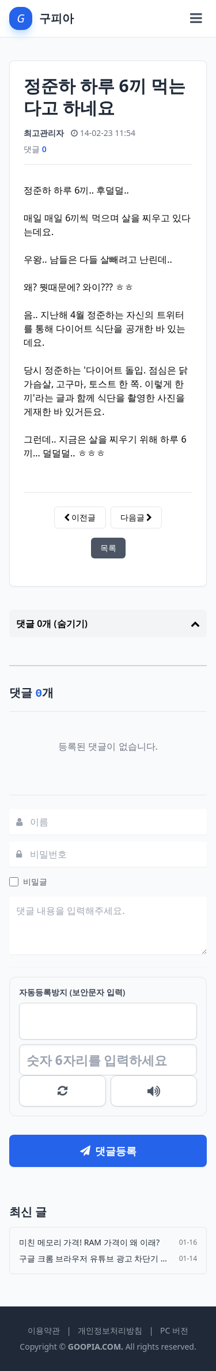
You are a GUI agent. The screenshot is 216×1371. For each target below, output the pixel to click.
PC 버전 (174, 1330)
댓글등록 (108, 1151)
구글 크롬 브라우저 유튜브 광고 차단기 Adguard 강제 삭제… (95, 1258)
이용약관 (44, 1330)
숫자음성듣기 (154, 1090)
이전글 (80, 517)
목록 (108, 547)
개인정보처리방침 (110, 1330)
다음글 (136, 517)
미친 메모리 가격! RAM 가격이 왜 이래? (89, 1242)
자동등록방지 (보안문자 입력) (72, 992)
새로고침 (62, 1090)
